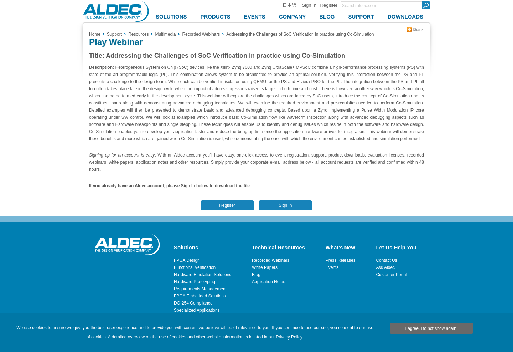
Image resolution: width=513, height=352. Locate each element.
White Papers (265, 267)
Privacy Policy (289, 337)
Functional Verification (195, 267)
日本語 (289, 5)
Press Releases (341, 260)
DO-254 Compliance (193, 303)
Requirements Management (200, 288)
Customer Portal (391, 274)
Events (332, 267)
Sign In (309, 5)
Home (94, 34)
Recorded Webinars (271, 260)
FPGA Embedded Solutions (200, 296)
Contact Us (386, 260)
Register (328, 5)
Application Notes (268, 281)
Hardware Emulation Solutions (202, 274)
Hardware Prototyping (194, 281)
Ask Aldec (385, 267)
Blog (256, 274)
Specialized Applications (197, 310)
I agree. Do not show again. (431, 328)
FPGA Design (187, 260)
